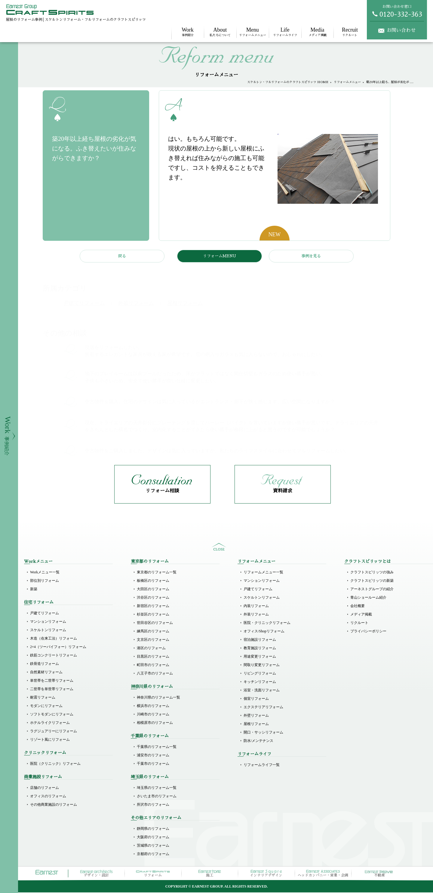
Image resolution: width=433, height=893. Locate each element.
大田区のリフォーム (153, 590)
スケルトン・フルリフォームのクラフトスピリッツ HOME (287, 82)
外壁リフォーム (256, 716)
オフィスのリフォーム (48, 797)
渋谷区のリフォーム (153, 598)
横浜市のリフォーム (153, 706)
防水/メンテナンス (258, 741)
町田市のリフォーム (153, 665)
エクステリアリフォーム (263, 707)
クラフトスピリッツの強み (372, 573)
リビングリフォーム (260, 674)
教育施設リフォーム (260, 648)
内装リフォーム (256, 606)
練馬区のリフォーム (153, 632)
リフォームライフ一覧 (262, 765)
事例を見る (311, 256)
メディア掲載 (317, 32)
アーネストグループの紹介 (372, 590)
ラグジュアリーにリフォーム (53, 732)
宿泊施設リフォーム (260, 640)
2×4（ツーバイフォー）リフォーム (58, 647)
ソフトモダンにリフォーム (51, 715)
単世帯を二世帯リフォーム (51, 681)
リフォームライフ (285, 32)
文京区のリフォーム (153, 640)
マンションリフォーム (48, 622)
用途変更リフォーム (260, 657)
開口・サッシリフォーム (263, 733)
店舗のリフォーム (44, 788)
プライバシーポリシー (368, 632)
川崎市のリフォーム (153, 715)
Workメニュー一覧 (45, 573)
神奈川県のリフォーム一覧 (158, 698)
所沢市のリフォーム (153, 805)
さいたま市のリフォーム (157, 797)
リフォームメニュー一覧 (263, 573)
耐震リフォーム (42, 698)
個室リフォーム (256, 699)
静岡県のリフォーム (153, 829)
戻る (122, 256)
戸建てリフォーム (44, 614)
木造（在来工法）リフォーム (53, 639)
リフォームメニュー (253, 32)
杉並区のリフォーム (153, 615)
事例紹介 (188, 32)
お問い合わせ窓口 (397, 11)
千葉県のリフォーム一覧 (157, 747)
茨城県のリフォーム (153, 846)
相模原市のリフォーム (155, 723)
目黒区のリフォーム (153, 657)
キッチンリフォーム (260, 682)
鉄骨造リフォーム (44, 664)
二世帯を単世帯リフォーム (51, 689)
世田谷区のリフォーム (155, 623)
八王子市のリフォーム (155, 674)
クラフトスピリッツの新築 (372, 581)
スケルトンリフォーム (48, 630)
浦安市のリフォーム (153, 756)
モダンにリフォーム (46, 706)
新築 (33, 590)
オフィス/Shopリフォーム (264, 632)
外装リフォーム (256, 615)
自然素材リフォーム (46, 673)
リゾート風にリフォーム (50, 740)
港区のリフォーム (151, 648)
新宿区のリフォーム (153, 606)
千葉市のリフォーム (153, 764)
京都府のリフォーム (153, 854)
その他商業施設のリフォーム (53, 805)
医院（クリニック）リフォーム (55, 764)
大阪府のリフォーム (153, 838)
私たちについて (220, 32)
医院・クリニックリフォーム (267, 623)
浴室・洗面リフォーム (262, 691)
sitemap (218, 547)
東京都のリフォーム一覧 (157, 573)
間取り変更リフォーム (262, 665)
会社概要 (357, 606)
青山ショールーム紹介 (368, 598)
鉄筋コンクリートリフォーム (53, 656)
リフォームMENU (219, 256)
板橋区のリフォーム (153, 581)
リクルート (350, 32)
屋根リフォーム (256, 724)
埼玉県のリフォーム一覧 (157, 788)
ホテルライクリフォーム (50, 723)
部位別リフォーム (44, 581)
